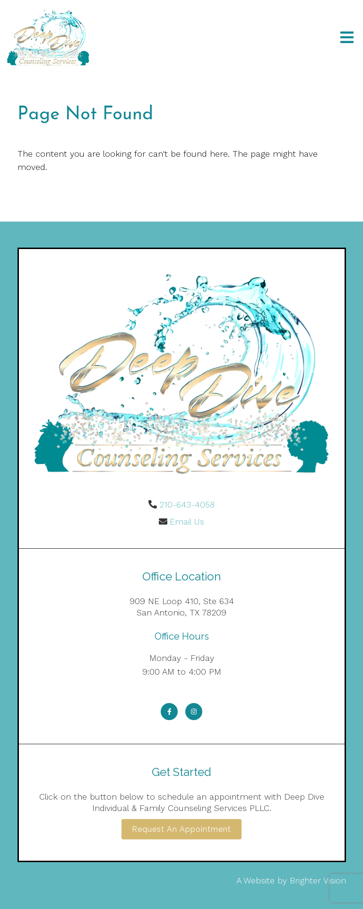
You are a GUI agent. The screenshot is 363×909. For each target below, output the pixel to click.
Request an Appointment (181, 829)
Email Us (187, 521)
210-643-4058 (187, 504)
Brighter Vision (318, 880)
